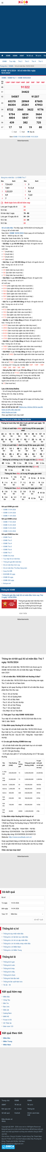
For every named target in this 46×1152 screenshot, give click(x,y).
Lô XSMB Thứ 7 (20, 177)
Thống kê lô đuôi (9, 975)
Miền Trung (7, 1041)
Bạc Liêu (6, 1007)
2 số (14, 132)
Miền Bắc (6, 997)
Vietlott (17, 1113)
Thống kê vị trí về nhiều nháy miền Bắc (17, 944)
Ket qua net (6, 1109)
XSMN (15, 56)
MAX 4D (6, 1016)
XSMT (22, 56)
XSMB (8, 56)
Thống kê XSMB (8, 590)
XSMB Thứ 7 (12, 78)
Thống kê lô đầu (9, 972)
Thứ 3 (27, 61)
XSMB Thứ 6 (7, 549)
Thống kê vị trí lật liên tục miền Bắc (15, 937)
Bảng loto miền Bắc (7, 177)
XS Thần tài (7, 1023)
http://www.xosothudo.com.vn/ (20, 837)
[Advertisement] (23, 28)
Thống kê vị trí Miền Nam (12, 947)
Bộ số (3, 897)
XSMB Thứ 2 (7, 537)
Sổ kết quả (6, 1113)
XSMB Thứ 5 (7, 546)
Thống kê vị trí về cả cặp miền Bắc (15, 940)
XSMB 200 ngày (8, 580)
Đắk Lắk (6, 1010)
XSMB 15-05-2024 (9, 528)
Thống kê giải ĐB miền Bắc (12, 562)
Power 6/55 (7, 1020)
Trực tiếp (12, 61)
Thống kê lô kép (9, 968)
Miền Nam (7, 1045)
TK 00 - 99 (7, 985)
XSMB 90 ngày (8, 577)
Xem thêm (23, 613)
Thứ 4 (34, 61)
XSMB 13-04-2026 (9, 509)
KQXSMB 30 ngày (9, 574)
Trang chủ (3, 66)
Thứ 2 (20, 61)
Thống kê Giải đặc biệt (11, 978)
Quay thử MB (7, 571)
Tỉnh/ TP (5, 914)
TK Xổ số (29, 56)
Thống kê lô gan (9, 962)
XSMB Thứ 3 (7, 540)
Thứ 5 (40, 61)
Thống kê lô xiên (9, 965)
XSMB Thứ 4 (7, 543)
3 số (22, 132)
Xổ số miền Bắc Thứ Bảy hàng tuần (15, 568)
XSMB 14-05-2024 (9, 531)
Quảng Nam (7, 1013)
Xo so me (18, 1109)
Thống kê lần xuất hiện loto (13, 982)
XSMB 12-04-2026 (9, 513)
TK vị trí (38, 56)
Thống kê (30, 1109)
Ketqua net (7, 583)
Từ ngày (4, 903)
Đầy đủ (31, 132)
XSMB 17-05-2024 (9, 522)
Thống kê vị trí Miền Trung (12, 950)
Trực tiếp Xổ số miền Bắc (11, 559)
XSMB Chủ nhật (8, 556)
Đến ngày (5, 908)
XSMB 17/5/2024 (19, 137)
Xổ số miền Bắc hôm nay (11, 565)
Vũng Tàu (6, 1000)
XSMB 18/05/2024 (24, 78)
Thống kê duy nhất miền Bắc (13, 934)
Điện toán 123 (8, 1026)
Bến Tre (6, 1003)
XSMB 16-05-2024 (9, 525)
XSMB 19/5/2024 (32, 137)
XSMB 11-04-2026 (9, 516)
